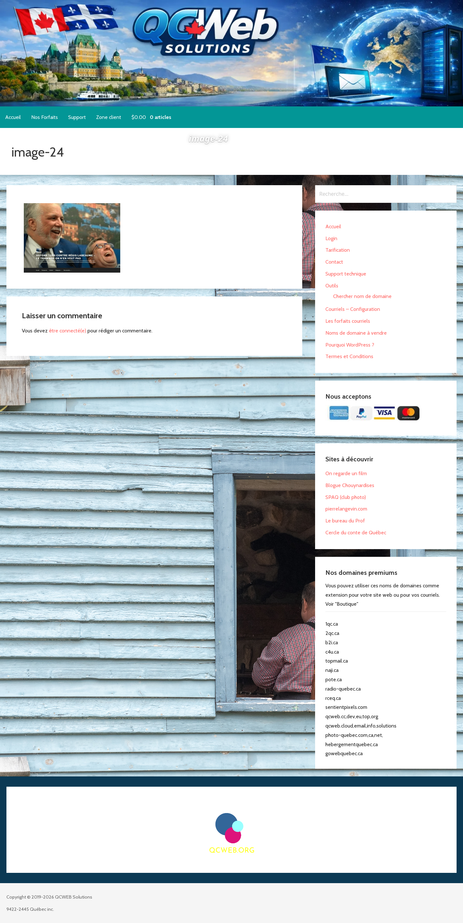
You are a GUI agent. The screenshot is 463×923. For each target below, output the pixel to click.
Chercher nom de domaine (362, 296)
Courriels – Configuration (352, 309)
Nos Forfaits (44, 117)
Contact (334, 262)
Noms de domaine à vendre (356, 333)
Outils (331, 286)
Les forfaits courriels (347, 321)
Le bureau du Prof (345, 521)
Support (77, 117)
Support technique (345, 274)
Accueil (13, 117)
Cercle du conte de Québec (355, 532)
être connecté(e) (67, 331)
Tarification (337, 250)
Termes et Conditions (349, 356)
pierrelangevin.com (346, 509)
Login (331, 238)
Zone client (108, 117)
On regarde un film (346, 473)
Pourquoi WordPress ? (349, 345)
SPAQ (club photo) (345, 497)
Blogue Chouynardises (349, 485)
